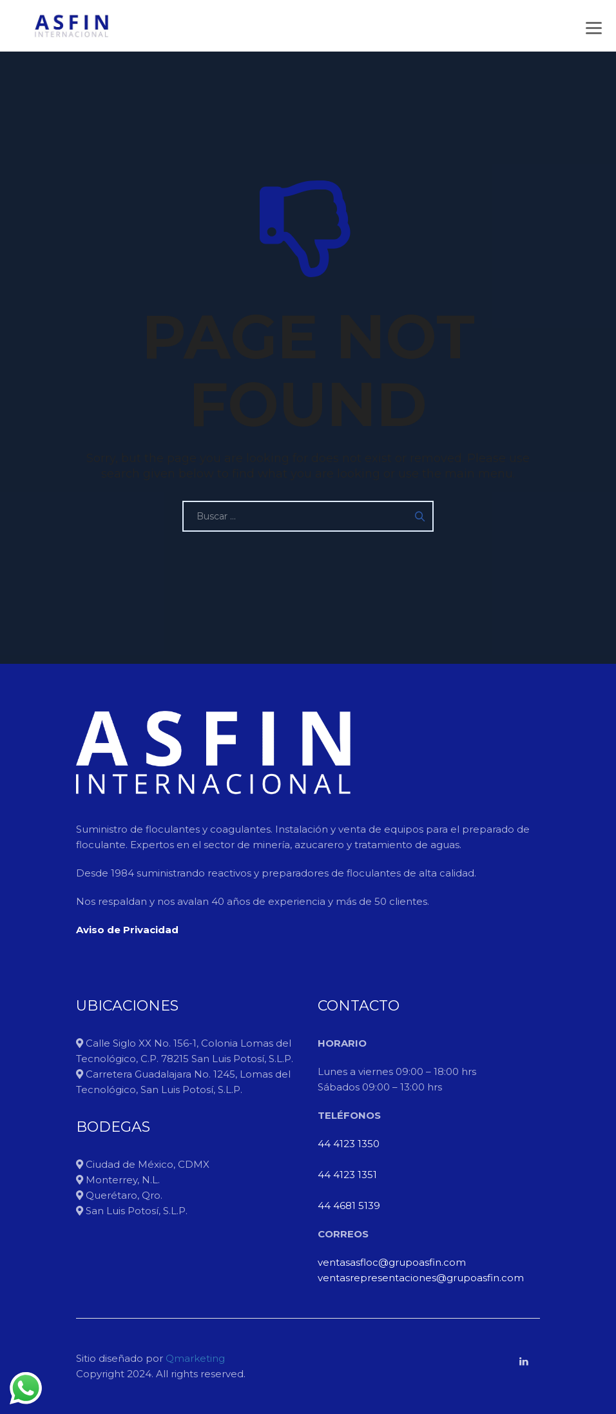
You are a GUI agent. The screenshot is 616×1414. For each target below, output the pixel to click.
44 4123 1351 (347, 1174)
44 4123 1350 (349, 1144)
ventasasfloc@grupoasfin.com (392, 1262)
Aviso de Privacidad (127, 930)
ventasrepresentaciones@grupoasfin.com (421, 1278)
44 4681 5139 (349, 1205)
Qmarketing (194, 1358)
